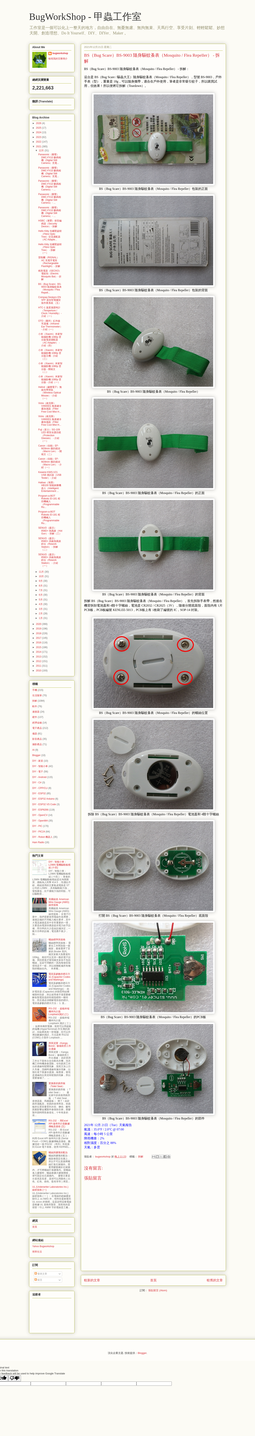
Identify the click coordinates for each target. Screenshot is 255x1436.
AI (33, 750)
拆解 (140, 1156)
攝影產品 (37, 744)
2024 (39, 132)
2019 (39, 628)
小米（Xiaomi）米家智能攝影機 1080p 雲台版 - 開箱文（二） (50, 367)
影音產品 (37, 739)
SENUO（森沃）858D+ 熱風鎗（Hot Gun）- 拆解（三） (50, 530)
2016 (39, 642)
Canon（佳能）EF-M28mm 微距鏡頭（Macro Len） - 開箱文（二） (50, 450)
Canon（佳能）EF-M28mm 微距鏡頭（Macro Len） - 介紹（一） (50, 463)
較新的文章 (92, 1280)
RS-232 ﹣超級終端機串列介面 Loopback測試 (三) (59, 1011)
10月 (42, 576)
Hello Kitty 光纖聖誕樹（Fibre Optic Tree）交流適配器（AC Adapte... (50, 235)
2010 (39, 670)
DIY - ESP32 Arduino (43, 798)
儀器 (34, 733)
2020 (39, 624)
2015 (39, 647)
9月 (41, 581)
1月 (41, 618)
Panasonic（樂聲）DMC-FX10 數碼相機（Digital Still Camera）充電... (49, 158)
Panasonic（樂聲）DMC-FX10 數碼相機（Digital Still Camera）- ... (49, 185)
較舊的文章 (215, 1280)
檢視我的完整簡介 (58, 58)
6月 (41, 594)
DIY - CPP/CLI (40, 788)
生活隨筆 (37, 695)
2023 (39, 137)
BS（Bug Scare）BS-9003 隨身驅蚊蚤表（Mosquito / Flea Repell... (50, 288)
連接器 (35, 711)
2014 (39, 652)
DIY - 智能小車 (40, 766)
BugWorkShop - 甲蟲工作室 (85, 16)
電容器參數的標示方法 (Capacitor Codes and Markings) (59, 977)
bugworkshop (60, 53)
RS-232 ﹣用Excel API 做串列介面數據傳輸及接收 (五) (59, 1123)
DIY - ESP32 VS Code (44, 804)
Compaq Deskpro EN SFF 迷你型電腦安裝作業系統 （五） (49, 300)
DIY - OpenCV (39, 815)
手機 (34, 690)
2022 (39, 141)
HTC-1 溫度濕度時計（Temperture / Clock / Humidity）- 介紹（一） (50, 311)
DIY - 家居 (37, 760)
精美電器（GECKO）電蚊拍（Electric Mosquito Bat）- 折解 (49, 275)
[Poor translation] (14, 1378)
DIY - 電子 (37, 771)
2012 (39, 661)
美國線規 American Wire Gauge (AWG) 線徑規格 (59, 902)
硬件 (34, 717)
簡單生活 (37, 1251)
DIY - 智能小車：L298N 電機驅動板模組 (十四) (60, 864)
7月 (41, 590)
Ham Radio (38, 842)
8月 (41, 585)
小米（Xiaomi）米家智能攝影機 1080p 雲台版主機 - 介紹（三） (50, 354)
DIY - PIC (37, 826)
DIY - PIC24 (38, 831)
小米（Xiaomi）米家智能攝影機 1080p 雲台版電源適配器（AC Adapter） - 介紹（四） (50, 340)
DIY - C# (36, 782)
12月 (42, 150)
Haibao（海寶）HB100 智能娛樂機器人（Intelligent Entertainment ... (49, 486)
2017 (39, 638)
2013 (39, 656)
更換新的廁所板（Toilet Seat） (57, 1084)
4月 (41, 604)
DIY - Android (39, 777)
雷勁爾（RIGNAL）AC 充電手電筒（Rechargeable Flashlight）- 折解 (49, 261)
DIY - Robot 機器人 (42, 837)
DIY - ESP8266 (40, 809)
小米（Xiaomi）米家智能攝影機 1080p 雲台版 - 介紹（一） (50, 379)
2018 (39, 633)
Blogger (36, 755)
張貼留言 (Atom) (157, 1290)
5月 (41, 599)
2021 (39, 146)
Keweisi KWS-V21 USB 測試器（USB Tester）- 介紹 (49, 475)
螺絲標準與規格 (57, 939)
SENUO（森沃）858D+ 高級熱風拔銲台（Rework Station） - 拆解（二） (49, 544)
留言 (38, 1280)
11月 (42, 571)
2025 (39, 127)
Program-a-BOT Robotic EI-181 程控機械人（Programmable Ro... (49, 501)
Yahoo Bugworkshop (43, 1246)
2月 (41, 613)
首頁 (153, 1280)
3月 (41, 609)
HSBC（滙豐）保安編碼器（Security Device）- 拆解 (50, 223)
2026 (39, 123)
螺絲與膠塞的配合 (58, 1152)
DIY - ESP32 (39, 793)
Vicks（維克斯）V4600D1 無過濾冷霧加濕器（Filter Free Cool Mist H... (49, 407)
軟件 (34, 706)
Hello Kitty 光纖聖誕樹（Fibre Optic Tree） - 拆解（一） (50, 248)
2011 (39, 665)
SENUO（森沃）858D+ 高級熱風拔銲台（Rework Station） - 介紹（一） (49, 560)
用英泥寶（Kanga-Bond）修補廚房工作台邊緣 (60, 1046)
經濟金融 (37, 722)
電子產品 (37, 728)
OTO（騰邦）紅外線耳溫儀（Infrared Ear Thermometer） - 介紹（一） (50, 325)
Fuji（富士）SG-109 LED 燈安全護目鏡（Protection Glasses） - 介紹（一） (49, 435)
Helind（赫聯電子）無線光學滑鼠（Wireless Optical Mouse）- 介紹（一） (50, 393)
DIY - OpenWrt (40, 820)
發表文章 (40, 1273)
